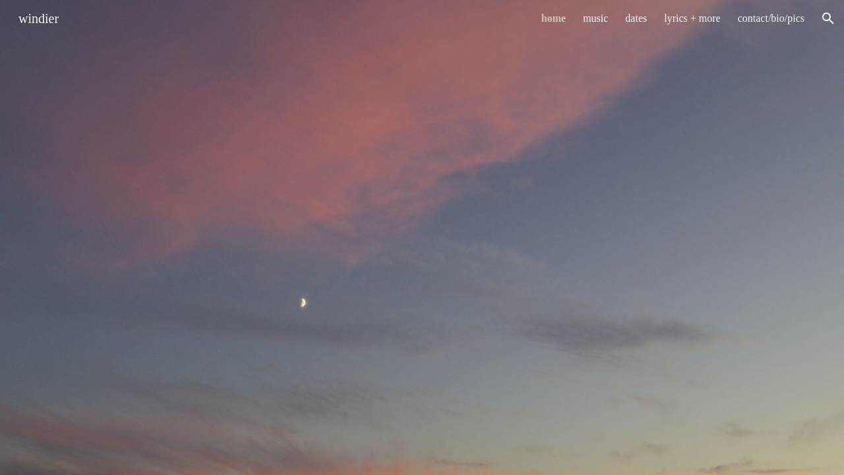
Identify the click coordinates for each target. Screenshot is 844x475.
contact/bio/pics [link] (771, 18)
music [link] (595, 18)
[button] (828, 18)
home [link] (553, 18)
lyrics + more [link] (692, 18)
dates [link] (636, 18)
